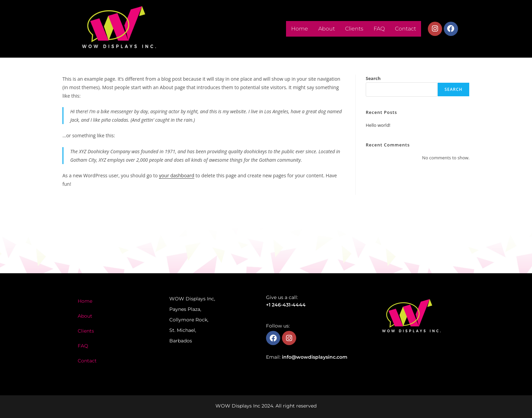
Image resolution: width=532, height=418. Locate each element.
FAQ (379, 28)
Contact (405, 28)
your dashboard (176, 175)
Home (299, 28)
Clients (354, 28)
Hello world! (378, 125)
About (326, 28)
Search (373, 78)
